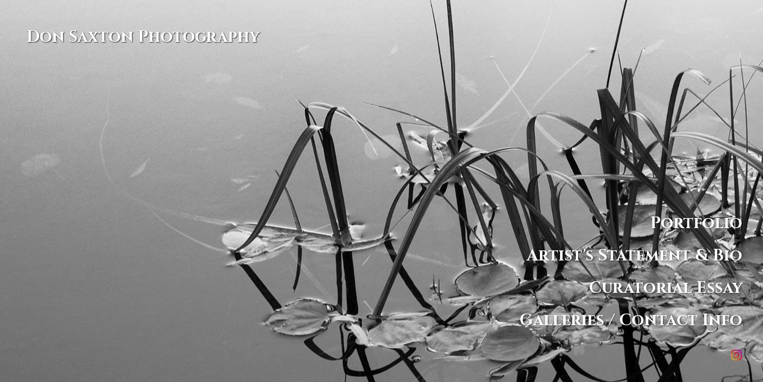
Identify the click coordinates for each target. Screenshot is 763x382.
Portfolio (696, 223)
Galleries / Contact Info (631, 320)
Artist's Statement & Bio (634, 255)
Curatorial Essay (665, 288)
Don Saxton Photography (143, 37)
